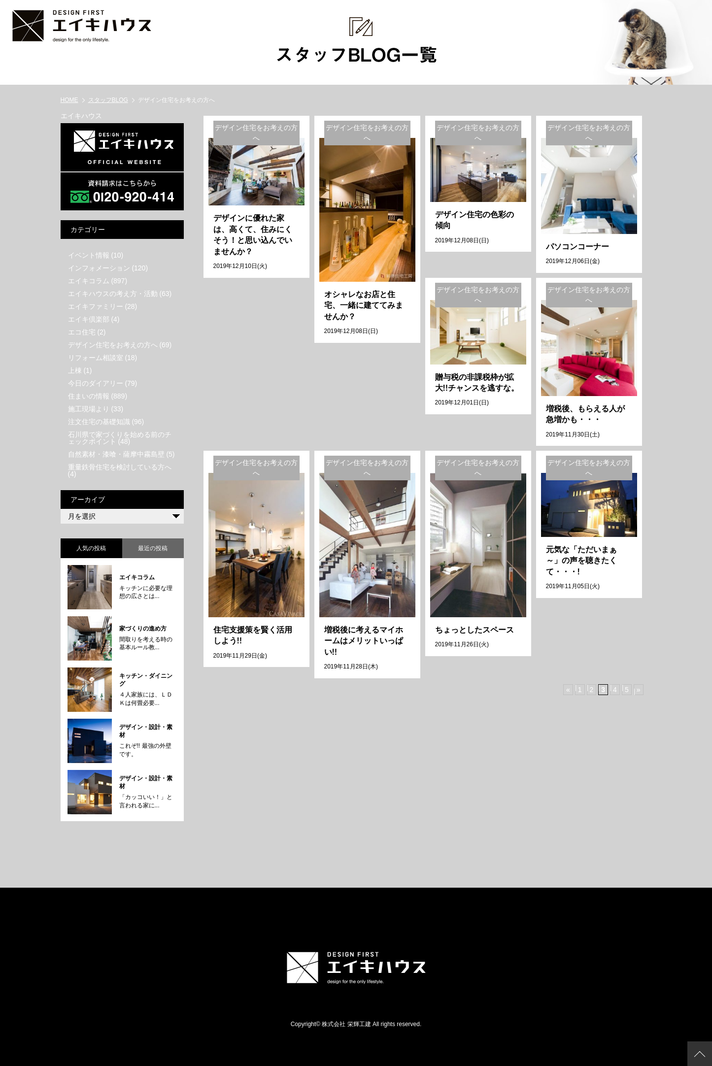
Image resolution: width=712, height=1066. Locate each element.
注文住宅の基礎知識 (99, 421)
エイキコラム (88, 280)
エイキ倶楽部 (88, 319)
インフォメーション (99, 267)
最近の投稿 (153, 547)
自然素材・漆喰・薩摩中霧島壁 (116, 454)
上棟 (75, 370)
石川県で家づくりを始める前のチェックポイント (119, 437)
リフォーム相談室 (95, 357)
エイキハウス (81, 115)
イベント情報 (88, 255)
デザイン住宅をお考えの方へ (113, 344)
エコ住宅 (82, 331)
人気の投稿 (91, 547)
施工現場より (88, 408)
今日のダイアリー (95, 383)
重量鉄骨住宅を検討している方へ (119, 466)
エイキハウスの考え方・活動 (113, 293)
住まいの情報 (88, 396)
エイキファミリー (95, 306)
